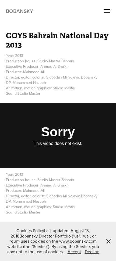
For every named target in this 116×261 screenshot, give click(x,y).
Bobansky (19, 11)
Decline (92, 252)
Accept (74, 252)
